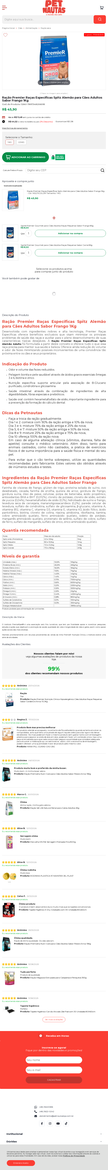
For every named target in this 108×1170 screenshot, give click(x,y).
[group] (54, 1036)
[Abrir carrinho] (102, 8)
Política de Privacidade (74, 1156)
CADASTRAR (54, 1080)
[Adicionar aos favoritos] (5, 35)
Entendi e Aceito (20, 1163)
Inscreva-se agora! (54, 1047)
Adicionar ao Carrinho (25, 157)
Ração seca (46, 28)
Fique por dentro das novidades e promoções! (54, 1050)
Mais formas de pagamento (15, 128)
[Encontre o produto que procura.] (100, 19)
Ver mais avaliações (54, 1019)
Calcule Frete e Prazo (12, 170)
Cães (20, 28)
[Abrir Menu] (4, 8)
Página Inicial (8, 28)
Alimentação (32, 28)
